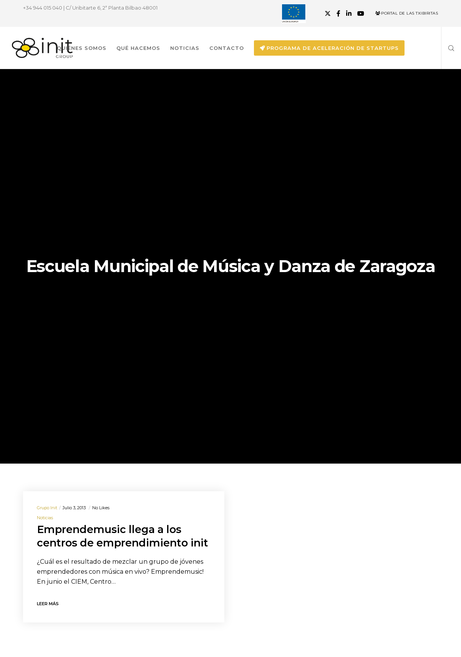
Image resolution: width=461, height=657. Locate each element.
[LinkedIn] (349, 13)
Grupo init (47, 507)
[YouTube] (360, 13)
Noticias (45, 517)
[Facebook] (338, 13)
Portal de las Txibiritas (406, 13)
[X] (328, 13)
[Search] (448, 48)
